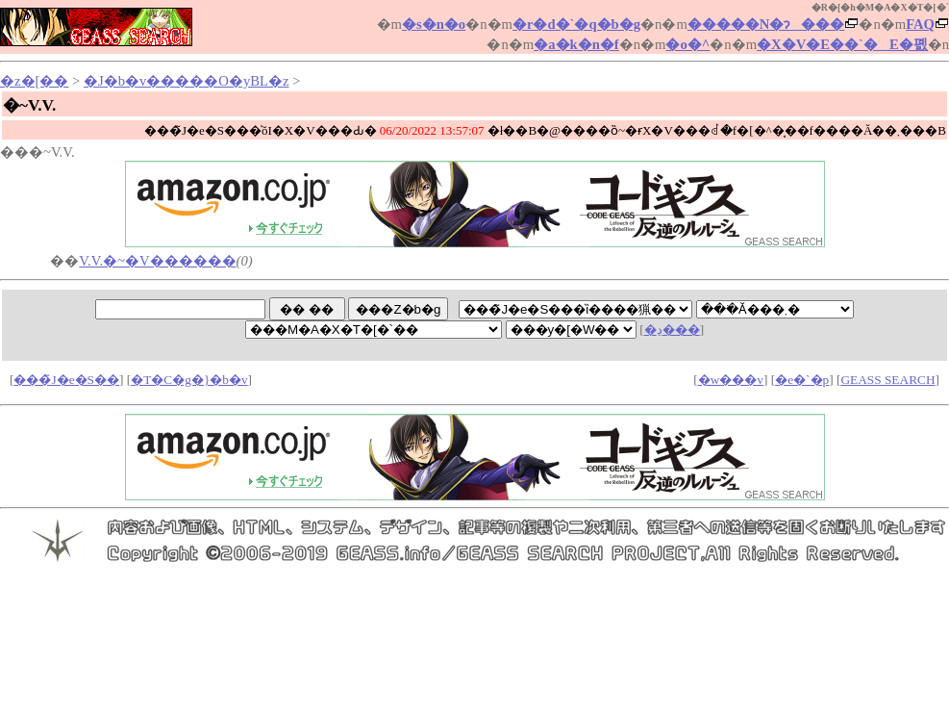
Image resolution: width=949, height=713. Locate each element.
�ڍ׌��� (672, 329)
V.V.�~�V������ (157, 260)
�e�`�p (802, 379)
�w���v (730, 379)
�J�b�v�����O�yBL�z (186, 81)
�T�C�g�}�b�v (189, 379)
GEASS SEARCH (887, 379)
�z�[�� (34, 81)
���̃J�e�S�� (66, 379)
